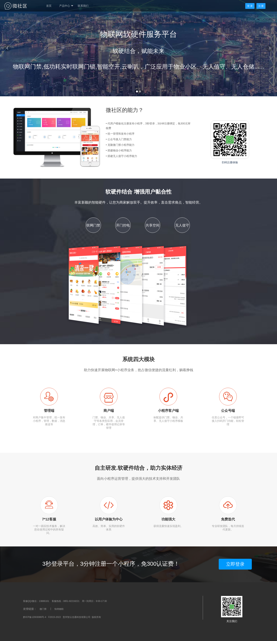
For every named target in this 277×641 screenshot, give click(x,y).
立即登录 (235, 564)
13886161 (44, 601)
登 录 (249, 6)
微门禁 (43, 609)
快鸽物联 (59, 609)
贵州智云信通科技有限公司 (76, 617)
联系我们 (83, 5)
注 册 (261, 6)
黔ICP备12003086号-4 (34, 617)
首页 (49, 5)
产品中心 (66, 6)
